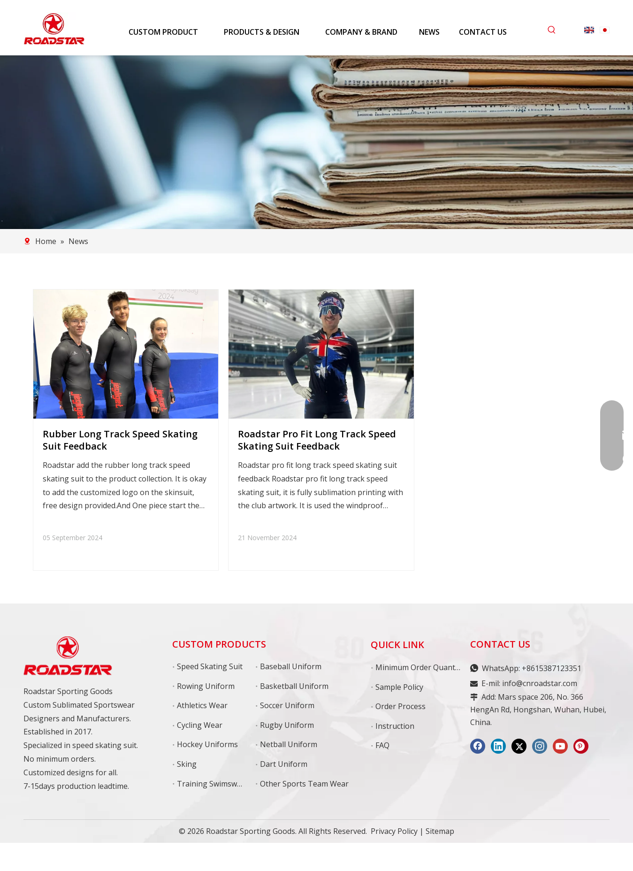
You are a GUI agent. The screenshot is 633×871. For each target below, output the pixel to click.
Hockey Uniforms (207, 744)
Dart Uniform (283, 764)
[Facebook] (477, 746)
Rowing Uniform (206, 686)
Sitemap (440, 831)
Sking (187, 764)
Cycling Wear (199, 725)
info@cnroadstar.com (539, 683)
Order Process (400, 706)
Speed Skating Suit (210, 666)
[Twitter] (518, 746)
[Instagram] (539, 746)
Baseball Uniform (290, 666)
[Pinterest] (580, 746)
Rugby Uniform (287, 725)
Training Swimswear (213, 784)
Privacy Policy (394, 831)
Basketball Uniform (294, 686)
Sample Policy (399, 687)
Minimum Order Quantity (419, 667)
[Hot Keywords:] (552, 30)
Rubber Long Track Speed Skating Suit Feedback (120, 440)
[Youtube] (560, 746)
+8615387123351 (551, 668)
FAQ (382, 745)
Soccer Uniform (287, 705)
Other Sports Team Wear (304, 784)
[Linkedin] (498, 746)
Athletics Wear (202, 705)
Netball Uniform (288, 744)
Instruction (394, 726)
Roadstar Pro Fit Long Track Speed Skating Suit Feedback (317, 440)
